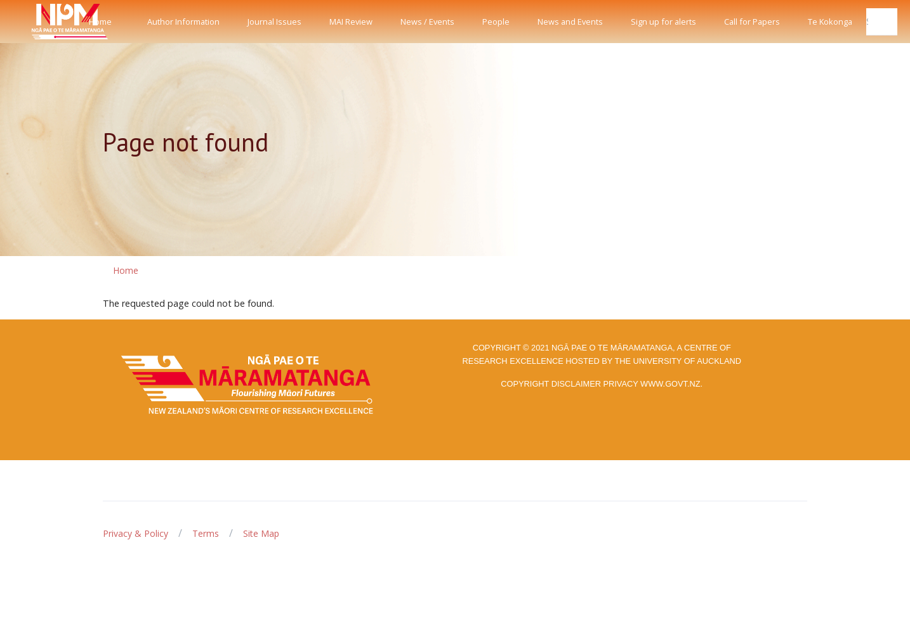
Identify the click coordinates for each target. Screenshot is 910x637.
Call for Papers (752, 21)
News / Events (427, 21)
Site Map (261, 533)
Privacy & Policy (135, 533)
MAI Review (351, 21)
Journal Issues (274, 21)
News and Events (570, 21)
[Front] (38, 21)
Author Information (183, 21)
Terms (205, 533)
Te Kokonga (830, 21)
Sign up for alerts (663, 21)
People (496, 21)
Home (100, 21)
